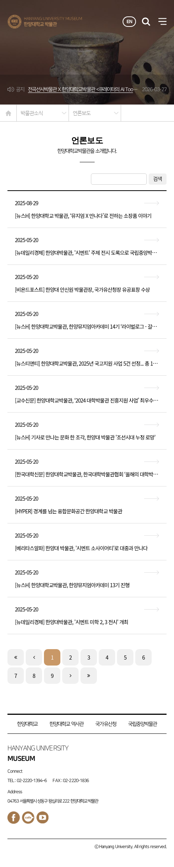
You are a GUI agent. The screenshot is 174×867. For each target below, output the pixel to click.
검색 (157, 179)
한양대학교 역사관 (66, 724)
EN (129, 21)
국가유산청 (105, 724)
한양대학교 (27, 724)
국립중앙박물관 (142, 724)
